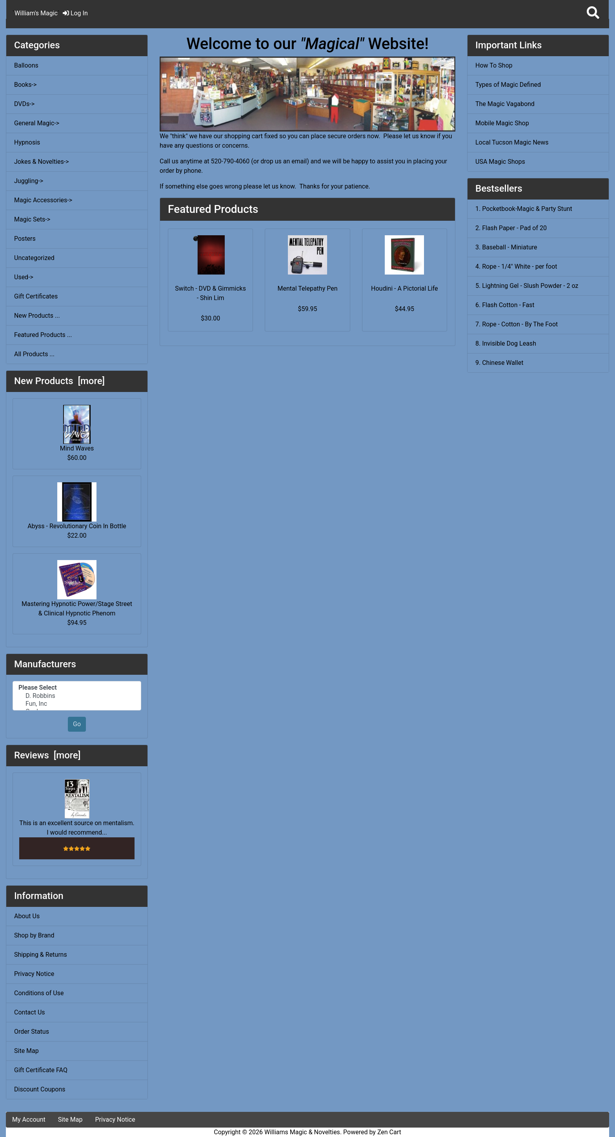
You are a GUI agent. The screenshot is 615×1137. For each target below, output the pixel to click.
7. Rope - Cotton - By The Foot (516, 324)
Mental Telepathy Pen (307, 288)
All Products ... (34, 354)
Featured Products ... (43, 335)
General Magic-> (36, 123)
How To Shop (494, 65)
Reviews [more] (47, 755)
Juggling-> (28, 181)
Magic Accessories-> (43, 200)
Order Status (31, 1031)
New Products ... (37, 315)
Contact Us (29, 1012)
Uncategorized (34, 258)
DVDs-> (24, 104)
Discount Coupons (40, 1089)
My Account (28, 1119)
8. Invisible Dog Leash (505, 343)
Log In (75, 13)
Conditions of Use (39, 993)
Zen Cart (389, 1132)
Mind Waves (77, 428)
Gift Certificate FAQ (40, 1070)
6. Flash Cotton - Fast (505, 305)
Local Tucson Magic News (512, 142)
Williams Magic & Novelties (302, 1132)
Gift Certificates (36, 296)
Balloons (26, 65)
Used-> (23, 277)
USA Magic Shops (500, 161)
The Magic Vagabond (505, 104)
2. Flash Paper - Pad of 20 (511, 228)
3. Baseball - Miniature (506, 247)
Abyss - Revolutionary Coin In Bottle (76, 506)
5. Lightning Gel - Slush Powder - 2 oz (526, 285)
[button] (593, 13)
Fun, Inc (77, 704)
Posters (25, 238)
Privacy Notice (34, 974)
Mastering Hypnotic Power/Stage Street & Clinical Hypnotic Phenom (77, 588)
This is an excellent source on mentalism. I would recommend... (76, 807)
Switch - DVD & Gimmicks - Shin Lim (210, 293)
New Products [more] (59, 380)
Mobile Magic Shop (502, 123)
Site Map (26, 1051)
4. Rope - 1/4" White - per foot (516, 266)
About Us (27, 916)
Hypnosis (27, 142)
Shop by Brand (34, 935)
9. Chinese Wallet (499, 362)
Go (77, 724)
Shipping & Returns (40, 954)
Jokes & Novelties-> (41, 161)
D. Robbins (77, 696)
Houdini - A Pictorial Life (404, 288)
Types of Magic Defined (508, 84)
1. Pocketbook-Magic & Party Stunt (523, 208)
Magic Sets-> (32, 219)
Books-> (25, 84)
